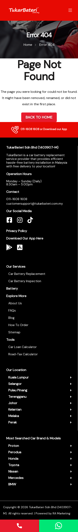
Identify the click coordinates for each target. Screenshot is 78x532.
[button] (40, 377)
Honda (13, 458)
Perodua (14, 452)
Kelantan (14, 409)
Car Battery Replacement (26, 274)
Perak (12, 422)
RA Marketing (61, 513)
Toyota (13, 465)
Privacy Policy (16, 231)
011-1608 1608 (30, 129)
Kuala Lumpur (18, 377)
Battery (12, 288)
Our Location (16, 370)
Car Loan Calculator (22, 347)
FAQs (12, 310)
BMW (12, 484)
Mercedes (16, 478)
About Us (15, 303)
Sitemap (14, 332)
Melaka (13, 416)
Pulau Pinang (17, 390)
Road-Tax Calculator (23, 354)
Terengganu (17, 396)
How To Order (18, 325)
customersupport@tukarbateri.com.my (34, 204)
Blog (11, 318)
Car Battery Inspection (24, 281)
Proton (13, 446)
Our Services (15, 266)
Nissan (13, 471)
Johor (12, 403)
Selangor (15, 384)
